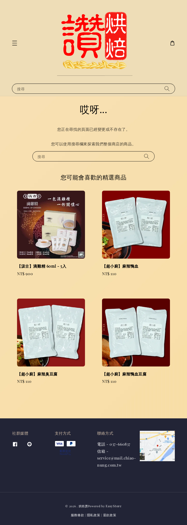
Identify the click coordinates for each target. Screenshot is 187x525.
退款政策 (109, 515)
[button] (14, 43)
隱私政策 (93, 515)
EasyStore (114, 506)
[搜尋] (167, 88)
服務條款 (77, 515)
